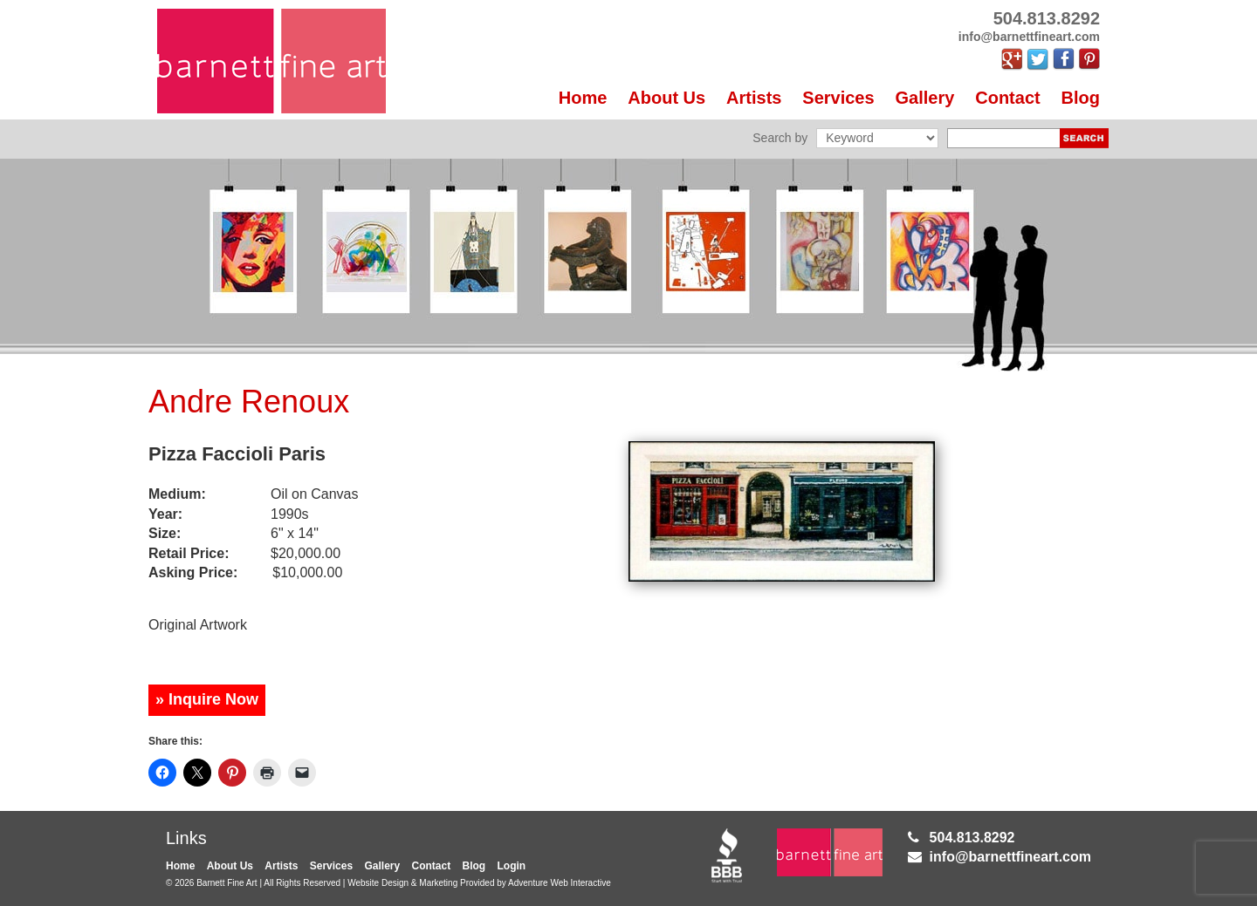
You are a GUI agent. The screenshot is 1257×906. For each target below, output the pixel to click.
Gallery (925, 97)
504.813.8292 (972, 837)
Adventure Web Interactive (559, 883)
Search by (779, 138)
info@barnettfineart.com (1010, 856)
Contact (1007, 97)
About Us (666, 97)
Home (583, 97)
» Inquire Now (206, 699)
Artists (753, 97)
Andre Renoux (248, 401)
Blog (1080, 97)
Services (838, 97)
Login (512, 866)
